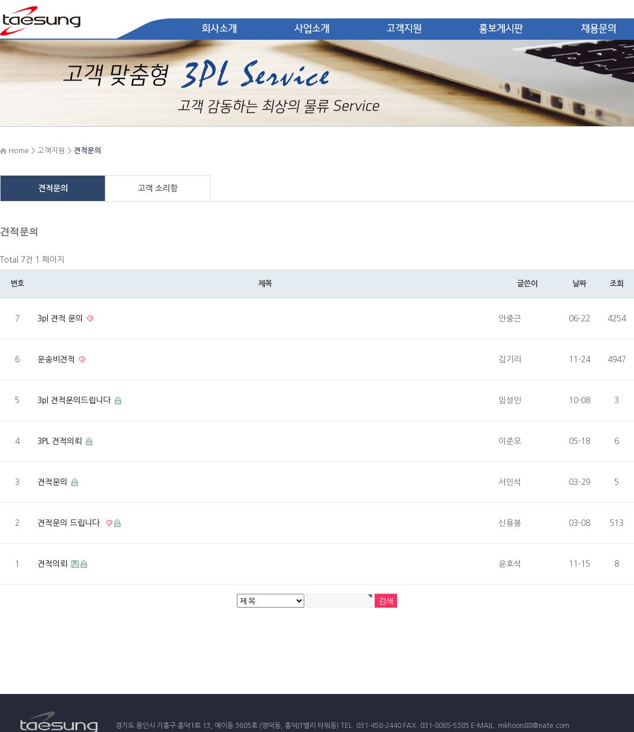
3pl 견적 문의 (61, 318)
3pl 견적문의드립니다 (75, 400)
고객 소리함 (158, 188)
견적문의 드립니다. (70, 523)
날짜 (579, 283)
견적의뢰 (53, 564)
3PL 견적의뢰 (60, 441)
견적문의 (53, 188)
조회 (616, 283)
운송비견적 (57, 359)
